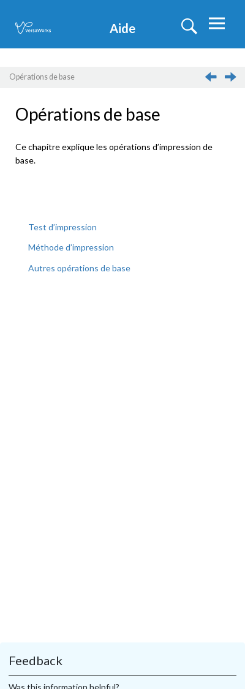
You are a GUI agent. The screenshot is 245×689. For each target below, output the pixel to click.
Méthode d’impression (71, 247)
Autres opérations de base (79, 268)
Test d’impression (62, 227)
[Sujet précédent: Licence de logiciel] (211, 80)
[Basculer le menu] (215, 26)
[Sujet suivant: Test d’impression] (232, 80)
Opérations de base (42, 76)
